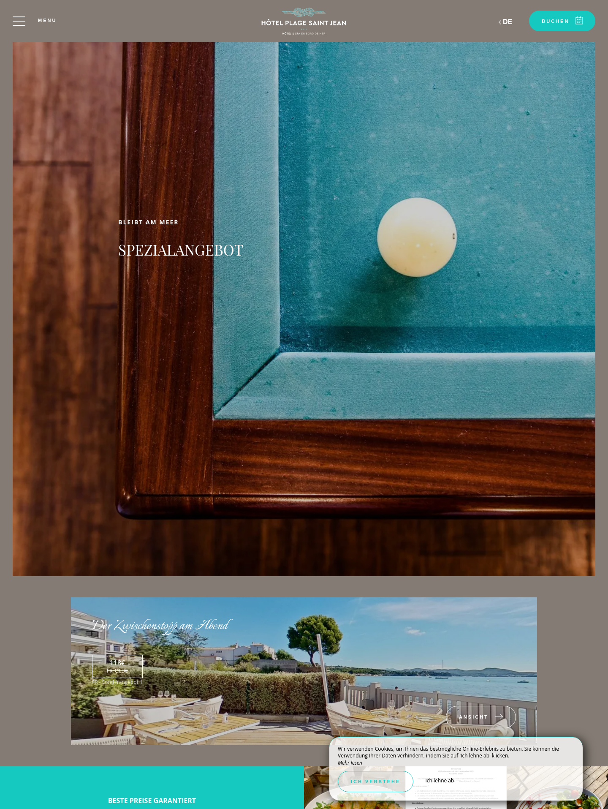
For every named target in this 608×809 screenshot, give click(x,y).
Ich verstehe (375, 781)
